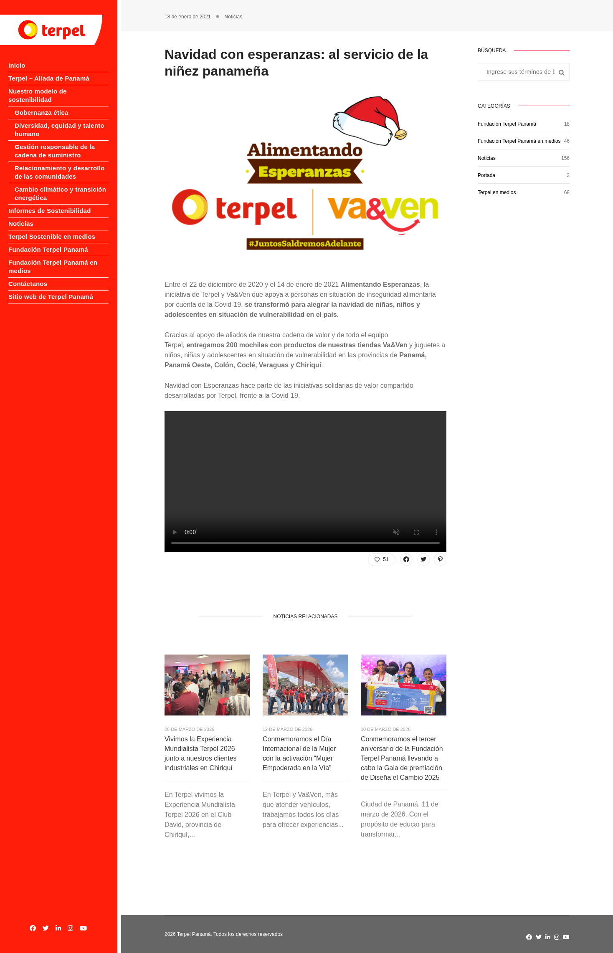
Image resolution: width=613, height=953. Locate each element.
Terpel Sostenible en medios (51, 228)
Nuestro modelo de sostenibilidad (60, 91)
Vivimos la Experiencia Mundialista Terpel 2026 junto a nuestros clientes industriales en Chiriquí (201, 753)
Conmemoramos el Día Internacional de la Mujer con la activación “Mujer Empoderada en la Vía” (299, 753)
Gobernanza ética (41, 104)
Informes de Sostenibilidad (49, 202)
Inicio (16, 65)
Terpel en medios (497, 192)
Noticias (20, 215)
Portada (486, 175)
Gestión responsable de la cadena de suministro (55, 142)
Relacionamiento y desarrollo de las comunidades (60, 164)
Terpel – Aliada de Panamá (48, 78)
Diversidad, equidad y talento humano (59, 121)
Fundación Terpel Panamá (48, 241)
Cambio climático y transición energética (60, 185)
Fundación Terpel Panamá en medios (519, 141)
